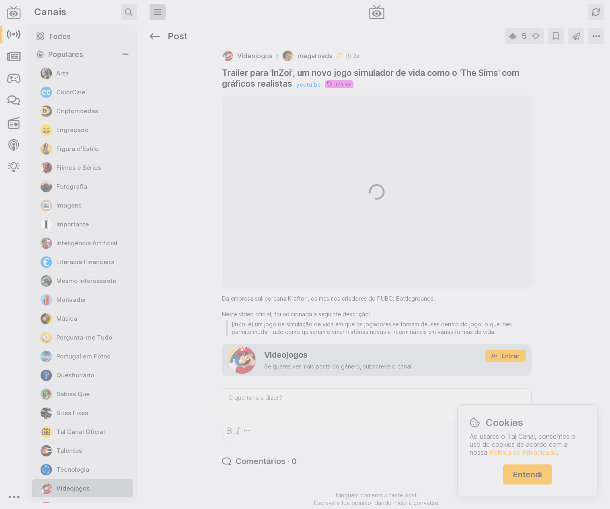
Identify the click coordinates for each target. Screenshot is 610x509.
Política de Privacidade (523, 452)
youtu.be (235, 60)
